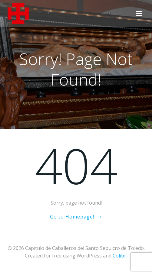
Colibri (120, 255)
